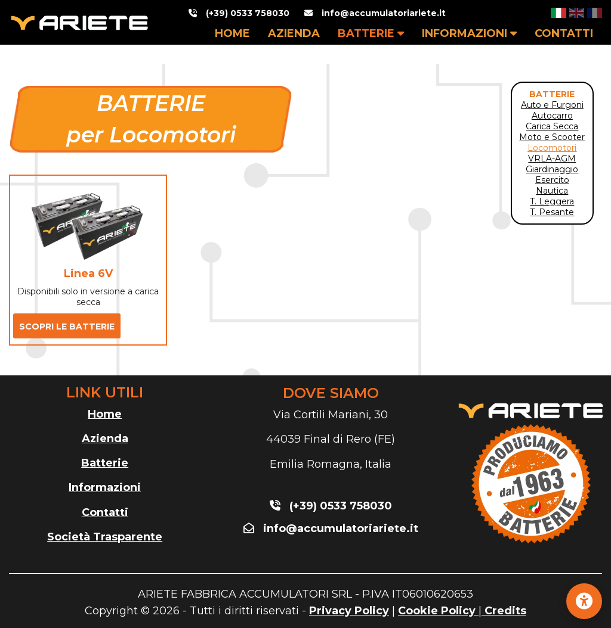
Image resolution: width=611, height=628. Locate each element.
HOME (232, 33)
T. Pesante (552, 212)
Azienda (105, 438)
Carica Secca (552, 126)
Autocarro (552, 115)
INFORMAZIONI (469, 33)
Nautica (552, 190)
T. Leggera (552, 201)
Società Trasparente (104, 536)
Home (105, 414)
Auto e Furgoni (552, 105)
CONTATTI (564, 33)
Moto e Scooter (552, 137)
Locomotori (551, 147)
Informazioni (105, 487)
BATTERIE (371, 33)
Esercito (552, 180)
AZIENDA (294, 33)
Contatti (105, 512)
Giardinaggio (552, 169)
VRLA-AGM (552, 158)
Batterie (104, 463)
